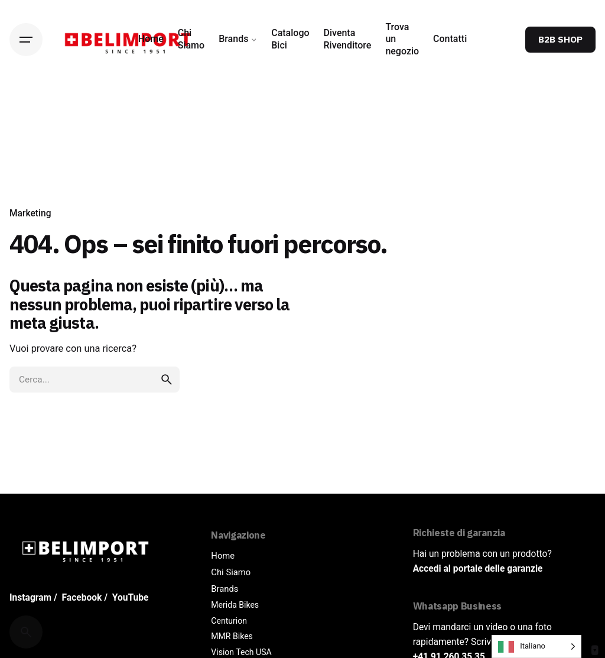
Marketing (30, 210)
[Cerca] (26, 632)
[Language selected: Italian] (536, 646)
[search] (167, 380)
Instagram (30, 597)
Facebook (82, 597)
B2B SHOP (560, 39)
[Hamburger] (26, 39)
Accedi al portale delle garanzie (478, 568)
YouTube (130, 597)
